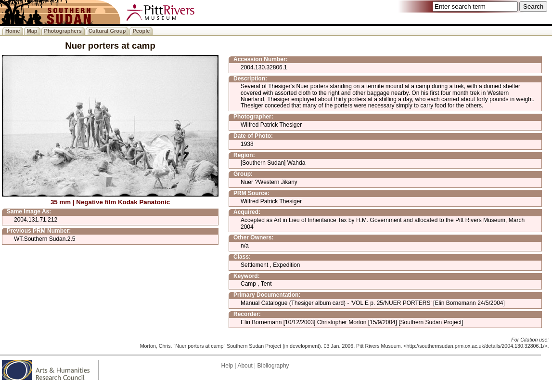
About (244, 365)
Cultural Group (107, 31)
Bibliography (273, 365)
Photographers (63, 31)
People (141, 31)
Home (12, 31)
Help (227, 365)
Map (32, 31)
